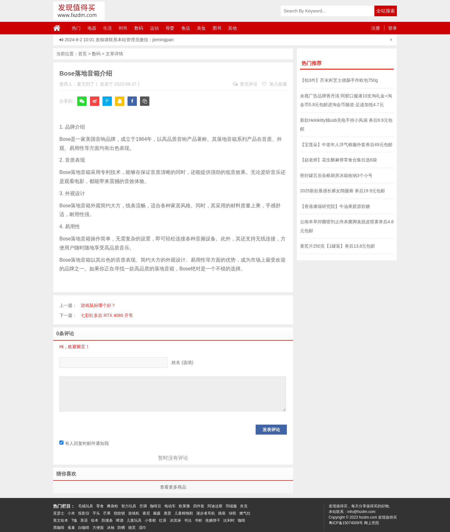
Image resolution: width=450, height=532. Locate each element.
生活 (107, 28)
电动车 (170, 506)
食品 (185, 28)
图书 (216, 28)
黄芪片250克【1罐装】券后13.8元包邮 (337, 246)
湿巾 (142, 527)
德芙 (132, 527)
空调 (143, 506)
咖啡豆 (155, 506)
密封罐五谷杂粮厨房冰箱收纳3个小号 (336, 175)
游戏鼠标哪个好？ (98, 305)
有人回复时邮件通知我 (84, 443)
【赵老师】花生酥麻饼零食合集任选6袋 (338, 159)
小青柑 (150, 520)
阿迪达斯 (215, 506)
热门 (76, 28)
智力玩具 (128, 506)
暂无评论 (245, 83)
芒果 (107, 513)
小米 (71, 513)
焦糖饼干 (212, 520)
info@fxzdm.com (362, 512)
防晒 (121, 527)
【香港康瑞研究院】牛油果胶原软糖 (335, 206)
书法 (188, 520)
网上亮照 (371, 523)
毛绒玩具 (85, 506)
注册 (375, 28)
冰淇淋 (175, 520)
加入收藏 (274, 83)
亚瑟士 (58, 513)
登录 (392, 28)
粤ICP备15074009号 (346, 523)
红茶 (163, 520)
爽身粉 (112, 506)
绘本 (94, 520)
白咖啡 (83, 527)
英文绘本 (60, 520)
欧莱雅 (184, 506)
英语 (84, 520)
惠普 (167, 513)
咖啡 (241, 520)
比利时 (229, 520)
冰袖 (110, 527)
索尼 (146, 513)
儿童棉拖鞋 (183, 513)
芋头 (96, 513)
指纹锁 (119, 513)
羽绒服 (231, 506)
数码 (138, 28)
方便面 (98, 527)
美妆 (201, 28)
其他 (232, 28)
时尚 (123, 28)
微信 (82, 105)
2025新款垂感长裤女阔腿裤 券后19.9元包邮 (342, 190)
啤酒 (119, 520)
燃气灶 (245, 513)
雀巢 (71, 527)
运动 (154, 28)
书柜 (198, 520)
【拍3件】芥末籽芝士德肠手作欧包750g (339, 80)
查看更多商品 (173, 487)
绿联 (232, 513)
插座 (222, 513)
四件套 (198, 506)
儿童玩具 (134, 520)
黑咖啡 (58, 527)
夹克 (244, 506)
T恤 (74, 520)
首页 (82, 53)
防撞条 (107, 520)
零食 (100, 506)
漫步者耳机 (205, 513)
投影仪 (83, 513)
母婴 (170, 28)
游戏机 (133, 513)
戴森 (157, 513)
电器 (92, 28)
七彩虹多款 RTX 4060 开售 (107, 315)
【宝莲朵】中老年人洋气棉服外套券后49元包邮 (346, 144)
